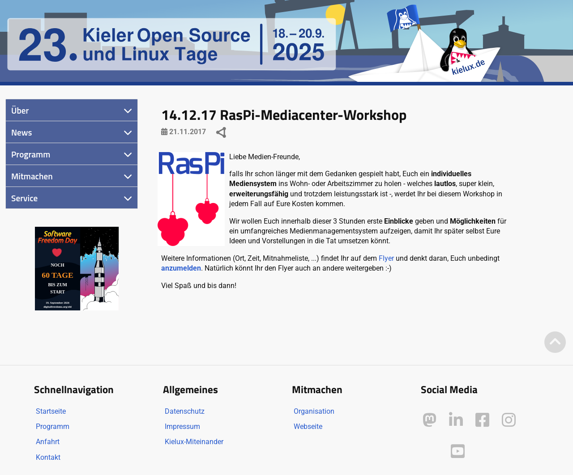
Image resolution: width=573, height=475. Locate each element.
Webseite (308, 426)
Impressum (182, 426)
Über (20, 110)
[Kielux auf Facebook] (482, 420)
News (21, 132)
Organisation (314, 411)
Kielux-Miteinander (194, 441)
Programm (30, 154)
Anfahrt (48, 441)
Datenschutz (185, 411)
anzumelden (181, 268)
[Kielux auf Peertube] (430, 449)
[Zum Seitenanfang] (555, 343)
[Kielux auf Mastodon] (429, 420)
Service (24, 197)
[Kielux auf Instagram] (509, 420)
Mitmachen (32, 176)
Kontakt (48, 457)
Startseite (51, 411)
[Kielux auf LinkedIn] (456, 420)
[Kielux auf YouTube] (458, 451)
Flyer (386, 258)
